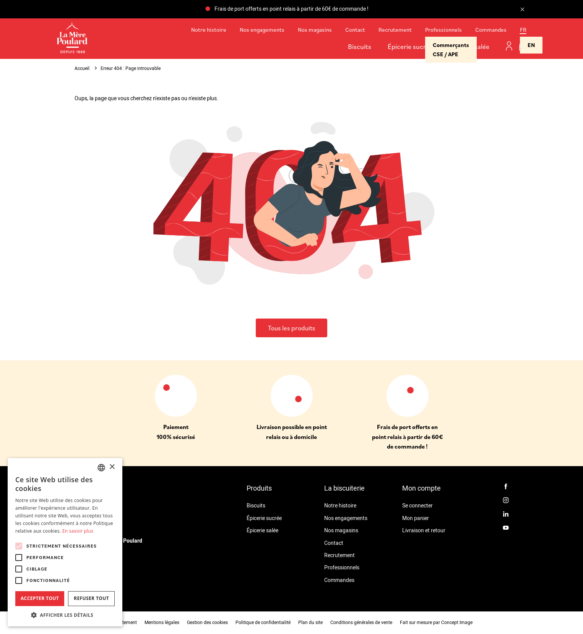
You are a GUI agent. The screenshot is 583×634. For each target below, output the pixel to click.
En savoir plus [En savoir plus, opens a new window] (77, 531)
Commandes (491, 29)
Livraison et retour (423, 531)
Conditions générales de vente (361, 622)
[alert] (65, 542)
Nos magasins (315, 29)
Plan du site (310, 622)
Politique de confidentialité (263, 622)
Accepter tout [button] (40, 598)
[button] (65, 615)
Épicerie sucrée (410, 46)
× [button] (112, 467)
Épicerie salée (469, 46)
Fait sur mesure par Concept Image (436, 622)
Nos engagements (262, 29)
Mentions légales (162, 622)
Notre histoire (208, 29)
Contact (355, 29)
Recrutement (395, 29)
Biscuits (359, 46)
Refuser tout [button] (91, 598)
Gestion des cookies (207, 622)
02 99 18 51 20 (92, 575)
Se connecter (417, 506)
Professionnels (443, 29)
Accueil (82, 68)
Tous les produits (291, 328)
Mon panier (415, 518)
